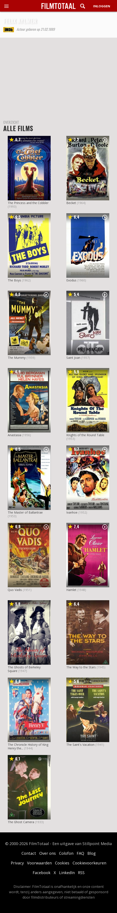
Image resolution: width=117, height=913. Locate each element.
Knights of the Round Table (85, 435)
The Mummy (17, 358)
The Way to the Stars (81, 667)
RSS (81, 872)
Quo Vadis (15, 590)
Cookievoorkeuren (89, 862)
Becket (71, 203)
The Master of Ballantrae (25, 512)
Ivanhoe (71, 512)
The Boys (14, 280)
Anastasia (14, 435)
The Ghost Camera (21, 822)
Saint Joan (73, 358)
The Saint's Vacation (80, 745)
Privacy (17, 862)
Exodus (71, 280)
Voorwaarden (39, 862)
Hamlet (71, 590)
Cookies (62, 862)
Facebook (41, 872)
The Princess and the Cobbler (28, 203)
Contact (28, 853)
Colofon (66, 853)
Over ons (47, 853)
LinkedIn (67, 872)
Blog (91, 853)
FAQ (80, 853)
